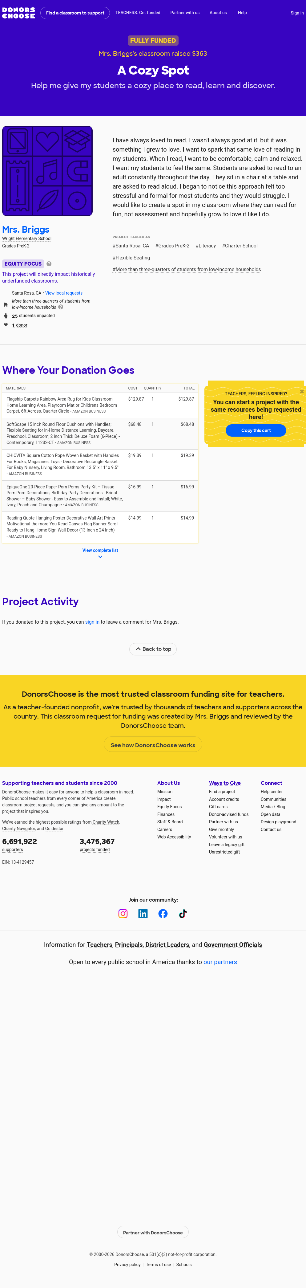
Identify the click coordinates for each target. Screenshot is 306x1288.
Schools (184, 1263)
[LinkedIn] (143, 914)
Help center (272, 791)
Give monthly (221, 829)
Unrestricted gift (224, 852)
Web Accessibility (174, 836)
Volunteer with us (225, 836)
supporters (36, 844)
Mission (164, 791)
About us (218, 12)
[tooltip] (49, 263)
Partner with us (185, 12)
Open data (270, 814)
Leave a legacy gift (227, 844)
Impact (164, 799)
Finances (166, 814)
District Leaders (167, 944)
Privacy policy (127, 1263)
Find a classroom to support (75, 13)
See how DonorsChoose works (153, 744)
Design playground (278, 821)
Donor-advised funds (229, 814)
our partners (220, 962)
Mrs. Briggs (26, 229)
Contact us (271, 829)
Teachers (99, 944)
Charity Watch (106, 822)
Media (267, 806)
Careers (164, 829)
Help (242, 12)
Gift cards (218, 806)
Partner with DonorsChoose (153, 1230)
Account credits (224, 799)
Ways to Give (225, 783)
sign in (92, 622)
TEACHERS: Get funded (137, 12)
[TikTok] (183, 914)
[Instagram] (123, 914)
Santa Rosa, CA (132, 246)
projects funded (114, 844)
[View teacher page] (47, 171)
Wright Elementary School (26, 238)
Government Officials (233, 944)
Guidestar (54, 828)
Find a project (222, 791)
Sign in (297, 12)
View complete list (100, 554)
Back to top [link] (153, 649)
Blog (280, 806)
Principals (129, 944)
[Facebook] (163, 914)
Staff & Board (170, 821)
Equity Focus (169, 806)
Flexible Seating (133, 258)
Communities (273, 799)
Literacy (207, 246)
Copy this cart (256, 430)
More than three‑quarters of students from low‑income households (188, 269)
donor (19, 324)
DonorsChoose (18, 12)
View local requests (64, 293)
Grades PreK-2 (173, 246)
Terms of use (158, 1263)
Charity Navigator (18, 828)
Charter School (241, 246)
